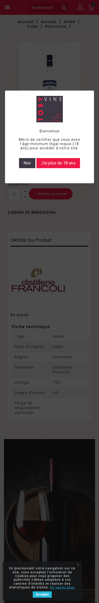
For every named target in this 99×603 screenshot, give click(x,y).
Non (27, 163)
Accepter (42, 594)
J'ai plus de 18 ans (58, 163)
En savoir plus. (62, 587)
